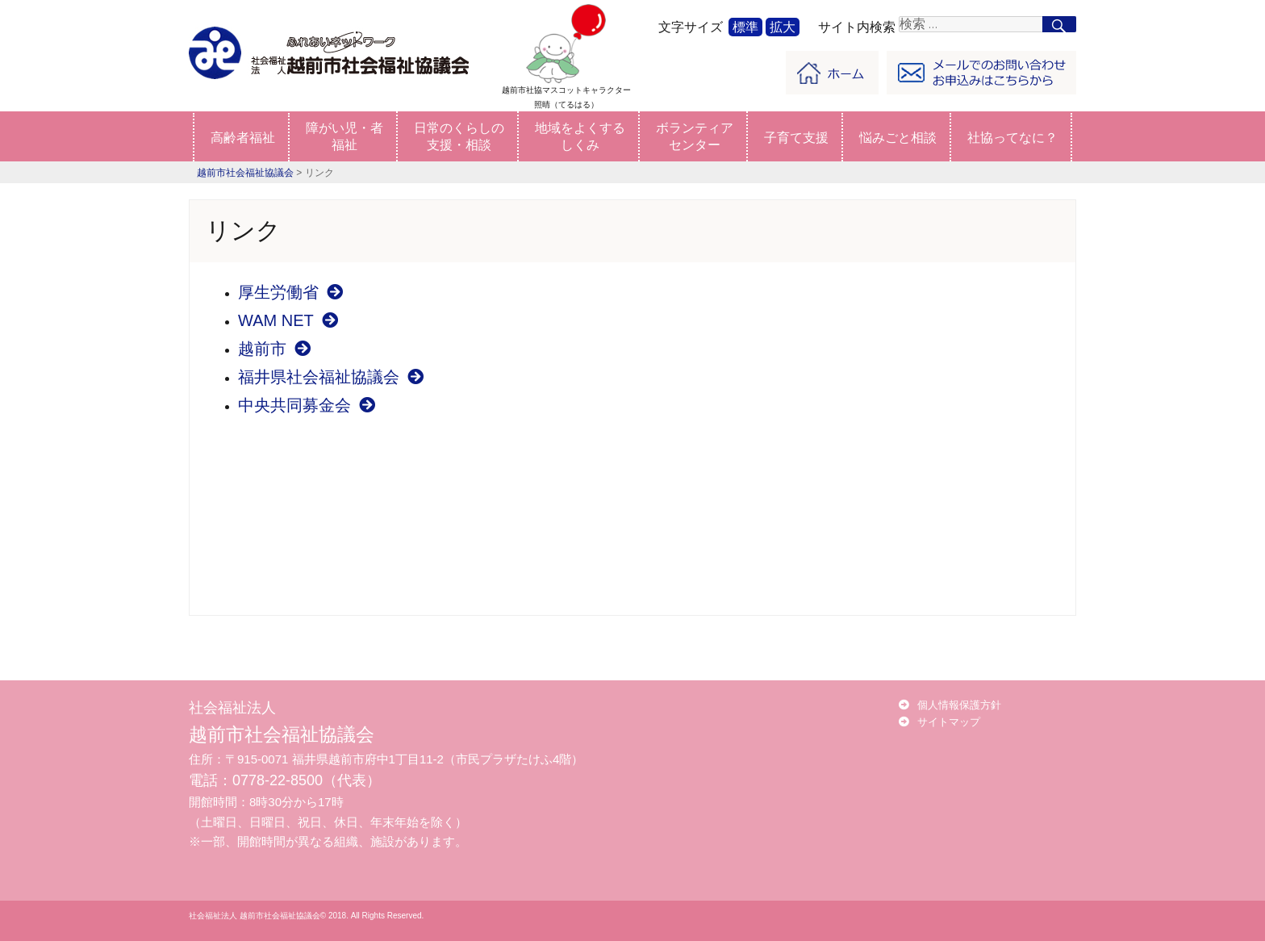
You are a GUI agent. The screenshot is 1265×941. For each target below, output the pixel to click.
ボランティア (694, 136)
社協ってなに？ (1012, 137)
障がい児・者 (344, 136)
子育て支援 (796, 137)
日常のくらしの (459, 136)
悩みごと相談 (898, 137)
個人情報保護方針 (959, 705)
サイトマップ (948, 722)
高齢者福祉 (243, 137)
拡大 (782, 27)
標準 (745, 27)
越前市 (274, 349)
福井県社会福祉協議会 (331, 377)
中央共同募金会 (306, 405)
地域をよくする (580, 136)
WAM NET (288, 320)
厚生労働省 (290, 292)
